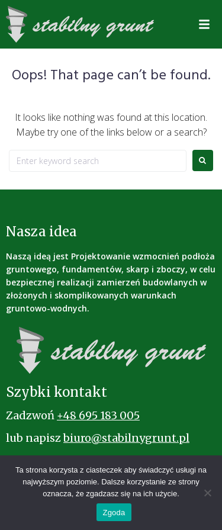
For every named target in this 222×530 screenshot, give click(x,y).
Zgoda (113, 512)
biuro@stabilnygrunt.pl (126, 438)
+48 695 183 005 (98, 415)
